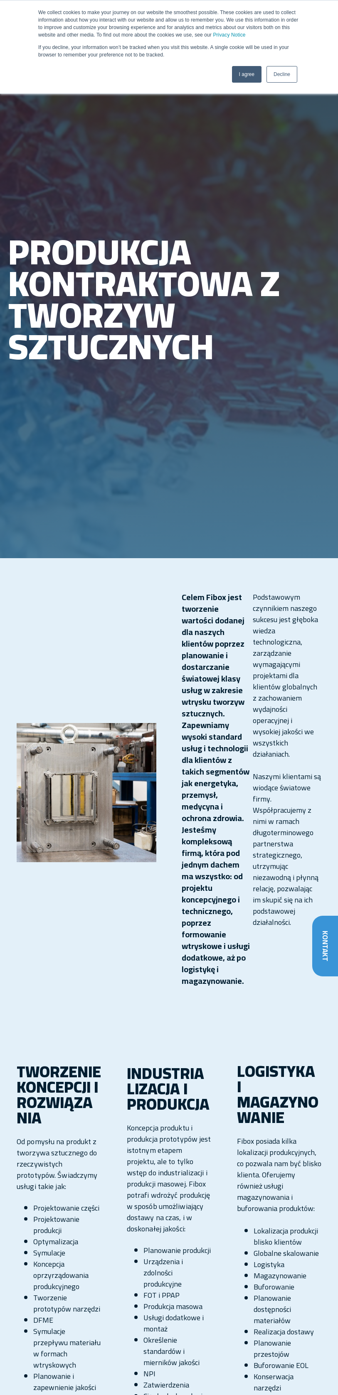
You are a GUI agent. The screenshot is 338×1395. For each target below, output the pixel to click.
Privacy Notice (229, 35)
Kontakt (325, 945)
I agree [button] (246, 74)
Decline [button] (282, 74)
